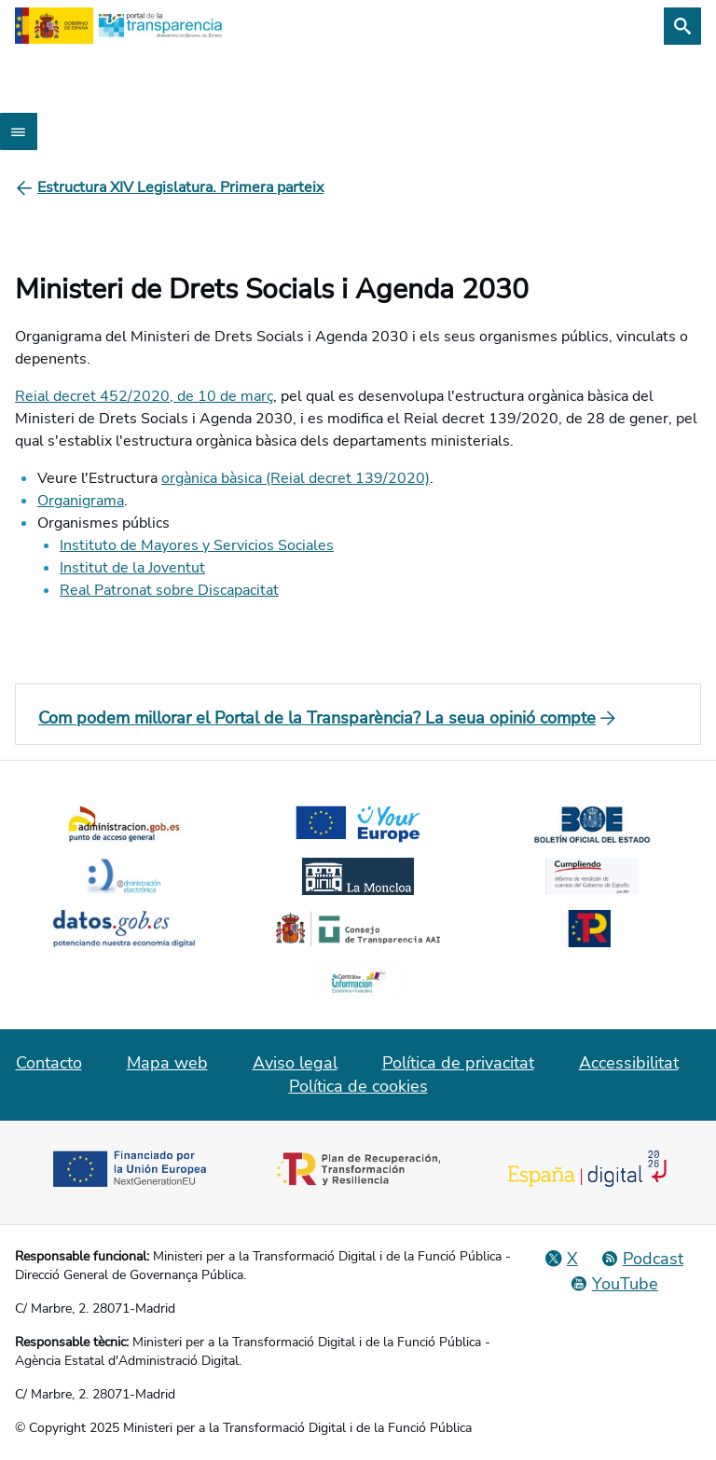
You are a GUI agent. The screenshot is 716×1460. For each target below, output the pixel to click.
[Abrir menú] (18, 131)
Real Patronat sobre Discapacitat (169, 590)
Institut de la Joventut (132, 568)
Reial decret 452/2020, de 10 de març (144, 396)
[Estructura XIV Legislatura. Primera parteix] (180, 187)
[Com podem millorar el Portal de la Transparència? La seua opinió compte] (358, 718)
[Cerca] (682, 26)
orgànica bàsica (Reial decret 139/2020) (295, 478)
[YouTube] (614, 1284)
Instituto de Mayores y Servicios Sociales (197, 545)
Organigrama (80, 500)
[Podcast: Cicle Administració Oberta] (641, 1258)
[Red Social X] (561, 1258)
